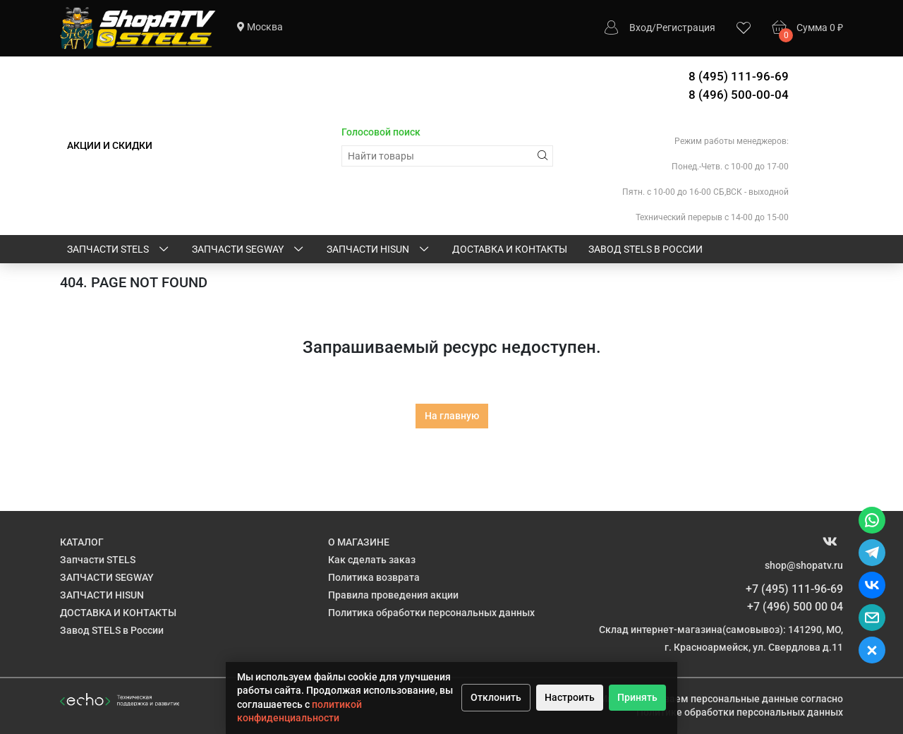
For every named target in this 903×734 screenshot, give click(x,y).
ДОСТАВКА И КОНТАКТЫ (509, 249)
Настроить (570, 697)
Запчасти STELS (119, 250)
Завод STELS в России (645, 249)
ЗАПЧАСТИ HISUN (379, 250)
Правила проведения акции (393, 595)
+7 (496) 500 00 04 (795, 606)
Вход (640, 27)
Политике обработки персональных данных (739, 712)
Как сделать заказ (372, 559)
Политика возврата (374, 577)
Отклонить (496, 697)
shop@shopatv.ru (804, 565)
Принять (637, 697)
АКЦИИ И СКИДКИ (109, 145)
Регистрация (685, 27)
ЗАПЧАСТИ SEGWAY (248, 250)
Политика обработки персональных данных (431, 612)
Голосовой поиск (380, 132)
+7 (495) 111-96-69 (794, 589)
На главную (452, 415)
